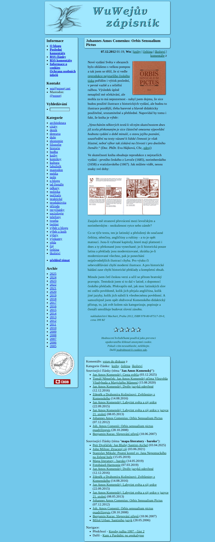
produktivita (58, 202)
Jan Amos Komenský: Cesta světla (116, 374)
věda (53, 242)
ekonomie (56, 141)
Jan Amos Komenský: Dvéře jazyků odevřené (123, 386)
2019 (53, 295)
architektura (58, 123)
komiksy (55, 159)
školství (160, 52)
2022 (53, 284)
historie (55, 148)
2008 (53, 335)
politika (55, 192)
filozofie (55, 144)
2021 (53, 288)
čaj (52, 246)
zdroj (146, 148)
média (54, 173)
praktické (56, 199)
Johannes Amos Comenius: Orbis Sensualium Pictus (128, 418)
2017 (53, 303)
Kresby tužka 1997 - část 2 (126, 531)
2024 (53, 277)
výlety (54, 235)
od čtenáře (57, 184)
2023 (53, 281)
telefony (55, 217)
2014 (53, 313)
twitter (54, 224)
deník (53, 130)
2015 (53, 310)
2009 (53, 332)
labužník (55, 166)
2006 (53, 342)
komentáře (157, 55)
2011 (53, 324)
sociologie (57, 213)
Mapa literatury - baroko (109, 461)
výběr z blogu (59, 228)
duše (53, 137)
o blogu (55, 181)
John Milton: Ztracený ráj (110, 449)
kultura (54, 163)
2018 (53, 299)
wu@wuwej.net (60, 88)
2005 (53, 346)
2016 (53, 306)
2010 (53, 328)
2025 (53, 274)
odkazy (54, 188)
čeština (148, 52)
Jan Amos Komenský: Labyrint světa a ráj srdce (125, 402)
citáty (53, 126)
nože (53, 177)
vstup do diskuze (114, 361)
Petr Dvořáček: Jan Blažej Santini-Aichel (120, 445)
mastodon (56, 170)
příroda (55, 206)
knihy (137, 52)
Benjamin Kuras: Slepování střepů (116, 434)
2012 (53, 321)
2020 (53, 292)
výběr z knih (58, 231)
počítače (55, 195)
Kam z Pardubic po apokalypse (123, 535)
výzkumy (56, 239)
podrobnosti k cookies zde (132, 349)
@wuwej (55, 95)
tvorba (54, 220)
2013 (53, 317)
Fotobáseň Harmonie (107, 465)
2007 (53, 339)
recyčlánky (57, 210)
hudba (54, 152)
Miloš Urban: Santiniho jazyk (112, 520)
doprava (55, 134)
